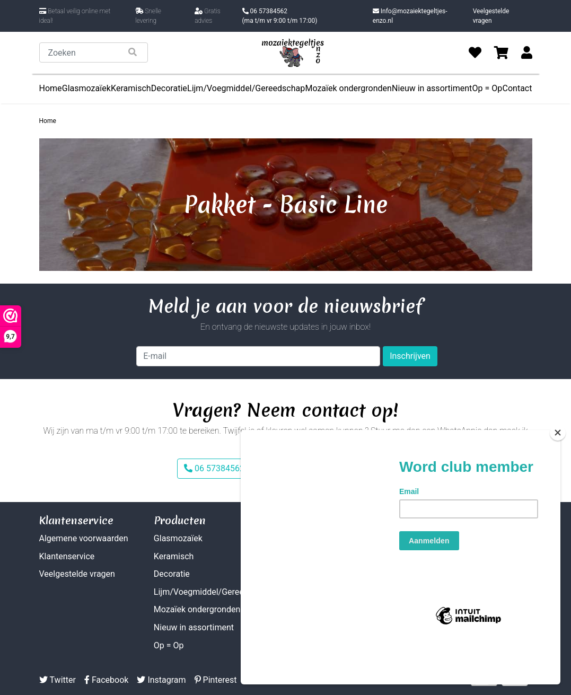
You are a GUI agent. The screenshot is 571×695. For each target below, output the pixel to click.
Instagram (161, 680)
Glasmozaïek (86, 88)
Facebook (106, 680)
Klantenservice (67, 556)
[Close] (558, 471)
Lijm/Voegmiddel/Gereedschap (246, 88)
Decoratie (169, 88)
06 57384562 (280, 16)
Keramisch (131, 88)
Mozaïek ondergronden (348, 88)
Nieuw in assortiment (432, 88)
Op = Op (487, 88)
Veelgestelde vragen (491, 15)
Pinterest (216, 680)
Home (50, 88)
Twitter (57, 680)
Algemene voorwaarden (83, 538)
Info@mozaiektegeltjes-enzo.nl (410, 15)
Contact (517, 88)
